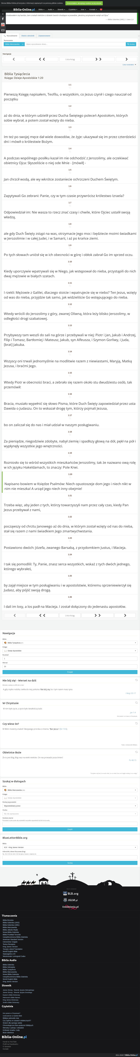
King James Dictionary (10, 1000)
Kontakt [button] (93, 9)
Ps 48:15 (132, 760)
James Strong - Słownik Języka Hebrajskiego (18, 990)
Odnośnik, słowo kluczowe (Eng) (14, 851)
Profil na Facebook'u (10, 1044)
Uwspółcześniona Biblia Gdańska (15, 937)
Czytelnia (73, 9)
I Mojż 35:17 (131, 693)
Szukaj (70, 863)
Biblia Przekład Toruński (12, 935)
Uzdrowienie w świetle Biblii (12, 1016)
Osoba (5, 810)
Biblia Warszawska (10, 927)
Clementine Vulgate (10, 942)
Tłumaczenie (8, 40)
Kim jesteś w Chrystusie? (11, 1013)
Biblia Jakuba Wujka (10, 930)
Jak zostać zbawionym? (12, 1011)
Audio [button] (51, 9)
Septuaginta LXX (9, 954)
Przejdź (70, 672)
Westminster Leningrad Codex (14, 956)
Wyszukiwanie (10, 36)
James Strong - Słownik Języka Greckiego (17, 992)
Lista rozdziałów (130, 65)
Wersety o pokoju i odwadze (13, 1028)
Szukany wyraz (8, 818)
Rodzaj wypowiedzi (9, 802)
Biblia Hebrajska (9, 967)
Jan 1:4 (133, 712)
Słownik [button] (61, 9)
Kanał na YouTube (10, 1042)
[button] (70, 643)
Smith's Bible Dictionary (11, 1002)
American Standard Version (13, 939)
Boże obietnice (8, 1033)
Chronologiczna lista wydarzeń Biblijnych (18, 1025)
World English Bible (10, 951)
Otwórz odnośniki (27, 36)
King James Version (10, 947)
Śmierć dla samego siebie (12, 1023)
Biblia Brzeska (8, 920)
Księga (5, 647)
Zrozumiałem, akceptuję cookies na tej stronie (84, 3)
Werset (5, 663)
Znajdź (70, 829)
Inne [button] (83, 9)
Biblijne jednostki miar (11, 1018)
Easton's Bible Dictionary (11, 995)
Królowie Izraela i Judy (11, 1030)
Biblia (41, 9)
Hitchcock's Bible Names (11, 997)
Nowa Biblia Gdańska (11, 932)
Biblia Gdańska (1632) (11, 923)
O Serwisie (7, 1046)
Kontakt (5, 1049)
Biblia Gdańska (8, 965)
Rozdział (5, 655)
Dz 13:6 (63, 729)
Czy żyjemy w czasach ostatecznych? (17, 1021)
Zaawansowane (44, 36)
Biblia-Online (24, 9)
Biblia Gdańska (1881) (11, 925)
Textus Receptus (9, 944)
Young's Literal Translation (12, 949)
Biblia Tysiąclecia (9, 969)
